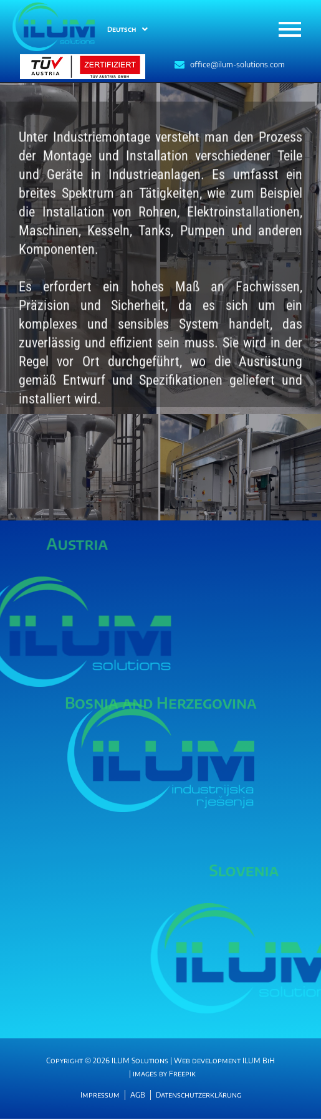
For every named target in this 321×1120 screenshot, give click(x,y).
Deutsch (127, 29)
